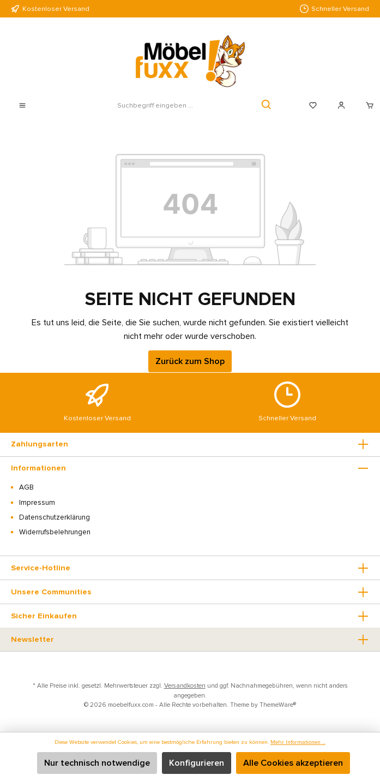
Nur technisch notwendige (97, 763)
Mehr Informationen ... (297, 742)
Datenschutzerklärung (54, 517)
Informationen (38, 468)
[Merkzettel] (312, 105)
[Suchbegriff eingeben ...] (155, 105)
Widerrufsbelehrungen (55, 532)
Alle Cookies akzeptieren (293, 763)
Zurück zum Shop (190, 361)
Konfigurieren (196, 763)
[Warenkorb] (366, 105)
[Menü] (22, 105)
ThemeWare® (278, 704)
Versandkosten (185, 685)
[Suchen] (267, 105)
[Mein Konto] (341, 105)
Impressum (37, 502)
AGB (26, 487)
